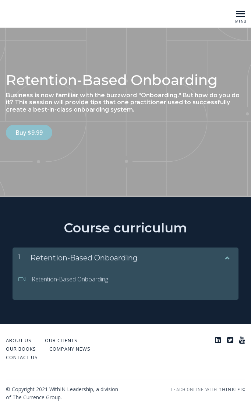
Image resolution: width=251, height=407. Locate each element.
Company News (70, 348)
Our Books (21, 348)
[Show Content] (227, 256)
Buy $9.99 (29, 133)
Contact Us (22, 357)
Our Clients (61, 340)
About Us (19, 340)
